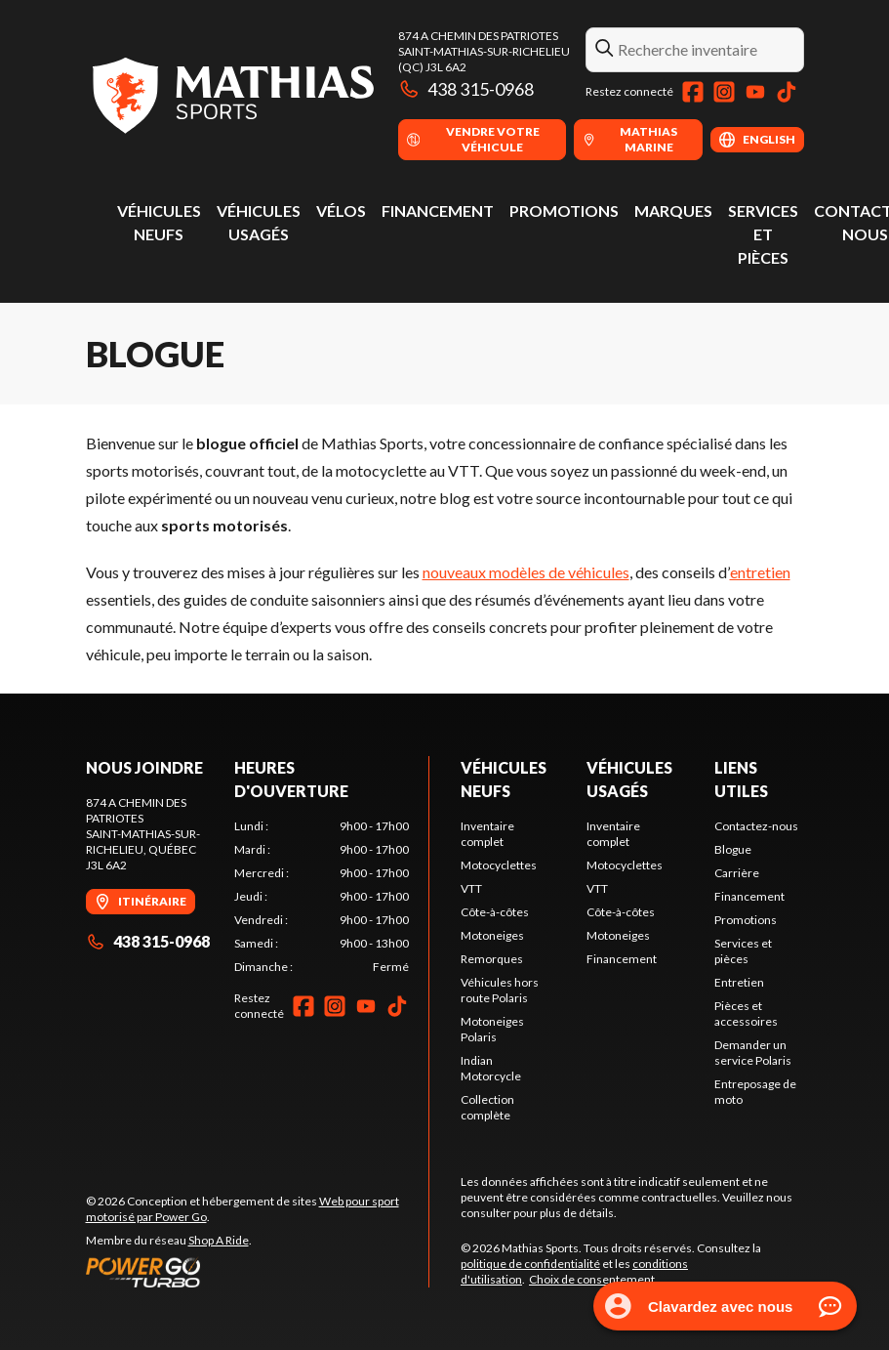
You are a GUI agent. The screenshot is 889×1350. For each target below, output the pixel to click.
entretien (760, 572)
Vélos (341, 210)
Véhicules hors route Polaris (500, 990)
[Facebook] (693, 92)
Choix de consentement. (593, 1279)
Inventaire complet (487, 834)
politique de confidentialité (530, 1263)
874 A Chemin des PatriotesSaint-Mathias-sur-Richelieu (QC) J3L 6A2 (484, 51)
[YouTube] (755, 92)
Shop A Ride (218, 1240)
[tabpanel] (321, 897)
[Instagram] (724, 92)
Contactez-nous (756, 826)
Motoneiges (492, 935)
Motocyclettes (499, 865)
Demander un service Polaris (752, 1052)
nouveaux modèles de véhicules (526, 572)
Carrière (736, 872)
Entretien (739, 982)
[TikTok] (786, 92)
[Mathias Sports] (232, 94)
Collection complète (487, 1107)
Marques (673, 210)
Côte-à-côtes (495, 912)
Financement (438, 210)
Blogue (732, 849)
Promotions (564, 210)
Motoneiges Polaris (492, 1029)
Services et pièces (763, 234)
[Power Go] (257, 1271)
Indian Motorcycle (491, 1068)
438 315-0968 (466, 89)
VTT (471, 888)
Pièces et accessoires (746, 1013)
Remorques (492, 958)
